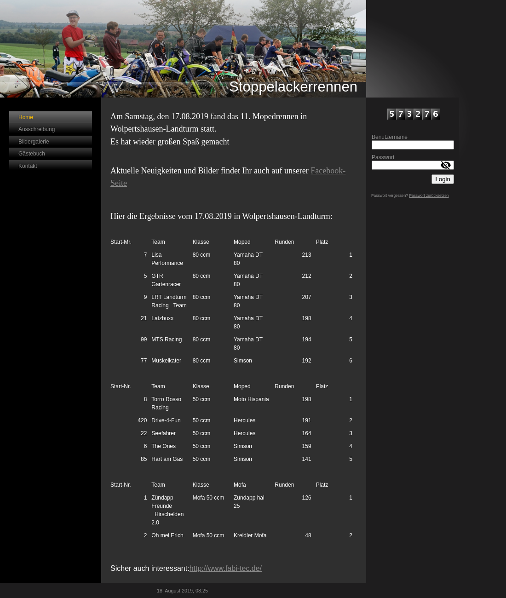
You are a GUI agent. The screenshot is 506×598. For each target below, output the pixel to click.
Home (25, 117)
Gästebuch (31, 153)
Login (442, 179)
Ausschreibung (36, 129)
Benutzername (390, 137)
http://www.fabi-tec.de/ (226, 568)
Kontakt (27, 166)
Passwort (383, 157)
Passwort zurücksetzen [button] (428, 195)
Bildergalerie (33, 141)
